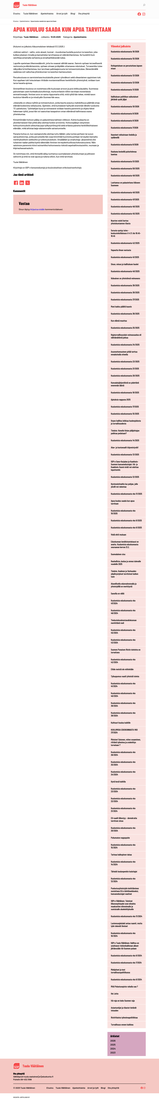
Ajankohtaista (24, 21)
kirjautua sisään (37, 209)
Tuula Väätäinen (30, 5)
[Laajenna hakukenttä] (144, 5)
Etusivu (15, 21)
